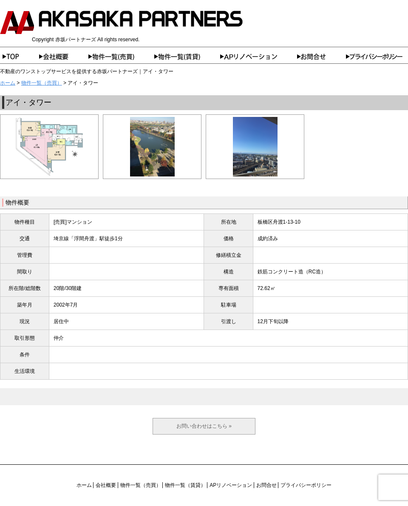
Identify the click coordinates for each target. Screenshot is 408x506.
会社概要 (63, 56)
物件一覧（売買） (121, 56)
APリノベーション (258, 56)
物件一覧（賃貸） (187, 56)
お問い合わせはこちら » (204, 426)
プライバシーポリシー (377, 56)
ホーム (19, 56)
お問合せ (321, 56)
